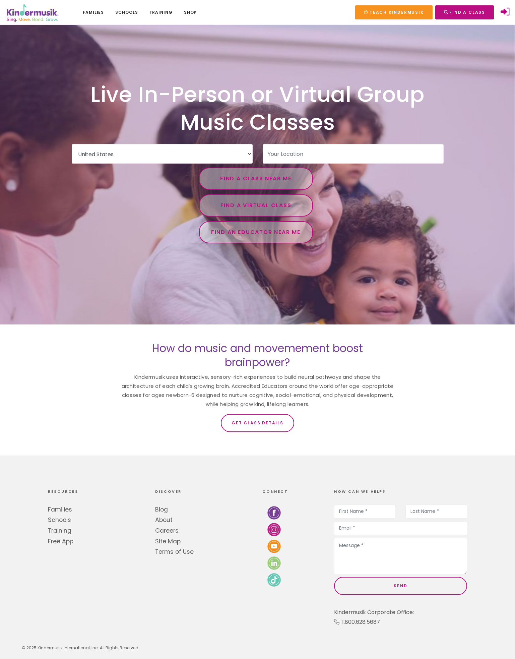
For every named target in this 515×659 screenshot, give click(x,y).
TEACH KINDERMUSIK (394, 12)
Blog (161, 509)
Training (59, 531)
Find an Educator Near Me (256, 232)
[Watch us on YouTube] (274, 546)
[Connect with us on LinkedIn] (274, 562)
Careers (167, 531)
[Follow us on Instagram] (274, 529)
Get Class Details (257, 423)
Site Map (168, 541)
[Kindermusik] (32, 12)
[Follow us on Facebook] (274, 512)
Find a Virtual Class (256, 205)
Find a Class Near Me (256, 178)
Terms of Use (174, 552)
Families (60, 509)
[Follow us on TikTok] (274, 579)
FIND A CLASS (464, 12)
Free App (60, 541)
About (164, 520)
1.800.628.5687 (357, 622)
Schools (59, 520)
